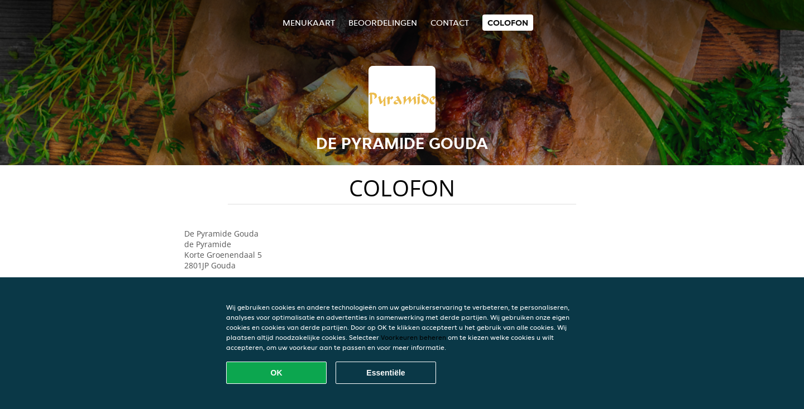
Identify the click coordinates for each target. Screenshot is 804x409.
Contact (449, 22)
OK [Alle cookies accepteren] (277, 372)
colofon (507, 22)
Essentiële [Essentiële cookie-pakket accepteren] (385, 372)
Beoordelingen (382, 22)
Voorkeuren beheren (413, 337)
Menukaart (309, 22)
